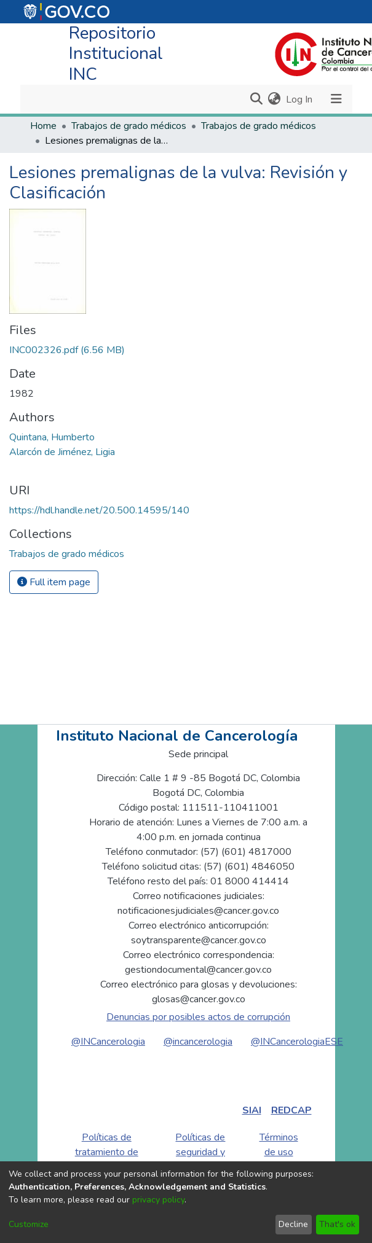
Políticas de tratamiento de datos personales (106, 1159)
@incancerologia (198, 1041)
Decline (293, 1224)
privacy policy (158, 1200)
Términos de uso (278, 1145)
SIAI (251, 1110)
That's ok (337, 1224)
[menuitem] (274, 99)
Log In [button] (300, 99)
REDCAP (291, 1110)
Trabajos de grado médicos (128, 126)
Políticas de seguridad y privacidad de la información (200, 1159)
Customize (29, 1224)
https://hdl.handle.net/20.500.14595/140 (99, 510)
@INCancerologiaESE (297, 1041)
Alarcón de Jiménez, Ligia (62, 452)
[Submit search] (256, 99)
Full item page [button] (53, 582)
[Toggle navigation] (336, 99)
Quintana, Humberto (52, 437)
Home (43, 126)
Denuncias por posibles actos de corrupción (198, 1017)
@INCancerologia (108, 1041)
